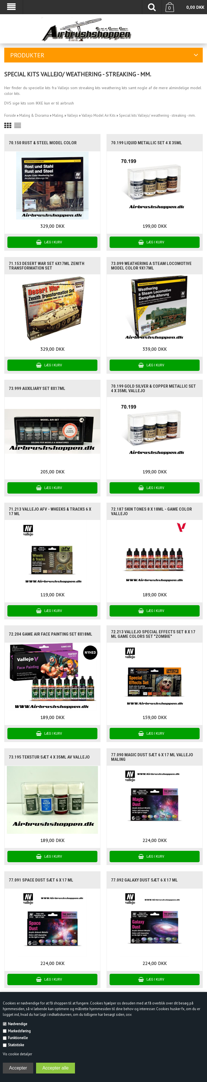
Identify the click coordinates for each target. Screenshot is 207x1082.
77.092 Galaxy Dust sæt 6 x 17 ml (144, 880)
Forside (10, 115)
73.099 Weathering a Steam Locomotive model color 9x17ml (151, 266)
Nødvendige (17, 1024)
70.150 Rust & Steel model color (43, 142)
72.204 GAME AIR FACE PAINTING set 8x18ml (50, 634)
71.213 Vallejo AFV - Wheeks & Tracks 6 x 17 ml (50, 511)
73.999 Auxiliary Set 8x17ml (37, 388)
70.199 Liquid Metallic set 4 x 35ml (146, 142)
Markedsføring (19, 1031)
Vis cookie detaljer (17, 1054)
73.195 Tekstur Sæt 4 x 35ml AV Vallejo (49, 757)
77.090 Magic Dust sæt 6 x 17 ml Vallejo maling (152, 757)
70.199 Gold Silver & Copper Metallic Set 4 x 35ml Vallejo (153, 388)
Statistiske (16, 1045)
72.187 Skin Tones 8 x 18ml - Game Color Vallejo (151, 511)
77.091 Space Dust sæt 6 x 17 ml (41, 880)
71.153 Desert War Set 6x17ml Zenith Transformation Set (46, 266)
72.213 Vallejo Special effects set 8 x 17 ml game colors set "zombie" (153, 634)
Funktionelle (18, 1037)
